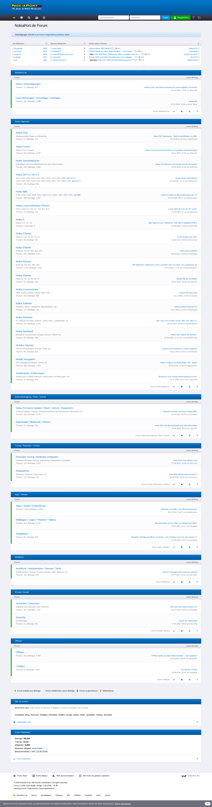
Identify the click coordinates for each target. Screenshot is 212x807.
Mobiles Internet (24, 345)
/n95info (77, 795)
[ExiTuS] (17, 51)
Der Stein (193, 104)
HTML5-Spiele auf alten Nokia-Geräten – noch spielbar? (174, 656)
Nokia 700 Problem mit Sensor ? (184, 335)
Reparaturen (22, 470)
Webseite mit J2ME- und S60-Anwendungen (179, 509)
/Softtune (59, 795)
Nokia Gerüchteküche (27, 160)
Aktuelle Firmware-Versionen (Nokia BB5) (180, 411)
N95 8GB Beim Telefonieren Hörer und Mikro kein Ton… (117, 54)
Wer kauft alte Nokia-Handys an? (183, 607)
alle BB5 (77, 195)
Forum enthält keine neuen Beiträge (60, 691)
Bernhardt (18, 48)
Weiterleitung (108, 691)
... (30, 64)
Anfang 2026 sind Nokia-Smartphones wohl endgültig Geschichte (170, 87)
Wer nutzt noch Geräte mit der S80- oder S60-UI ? (176, 321)
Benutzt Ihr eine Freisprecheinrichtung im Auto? (178, 377)
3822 (45, 51)
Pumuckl (193, 153)
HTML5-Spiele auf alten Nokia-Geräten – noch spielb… (111, 51)
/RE (68, 795)
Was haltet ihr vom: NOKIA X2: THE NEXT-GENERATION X (172, 223)
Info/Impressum (20, 788)
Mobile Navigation (25, 359)
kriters (194, 296)
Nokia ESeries (23, 247)
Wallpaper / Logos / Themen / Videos (36, 519)
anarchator (56, 48)
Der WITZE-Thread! (189, 670)
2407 (45, 57)
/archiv (107, 795)
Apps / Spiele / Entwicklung (30, 505)
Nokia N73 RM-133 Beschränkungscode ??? (116, 60)
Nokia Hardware (24, 331)
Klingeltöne (22, 533)
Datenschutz (33, 788)
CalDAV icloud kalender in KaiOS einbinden (179, 349)
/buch (98, 795)
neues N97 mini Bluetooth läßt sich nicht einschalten (176, 425)
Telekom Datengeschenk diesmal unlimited (179, 572)
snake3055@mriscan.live (62, 54)
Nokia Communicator (27, 289)
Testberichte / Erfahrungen (30, 373)
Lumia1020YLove (190, 338)
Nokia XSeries (23, 275)
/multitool (88, 795)
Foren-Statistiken (22, 759)
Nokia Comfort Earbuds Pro (186, 307)
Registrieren (181, 17)
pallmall (17, 57)
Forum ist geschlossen (89, 691)
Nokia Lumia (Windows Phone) (32, 205)
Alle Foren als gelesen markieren (94, 776)
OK (207, 804)
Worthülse (193, 352)
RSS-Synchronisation (63, 776)
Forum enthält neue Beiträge (29, 691)
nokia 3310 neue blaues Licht (185, 460)
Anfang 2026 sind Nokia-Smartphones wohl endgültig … (111, 57)
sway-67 (17, 54)
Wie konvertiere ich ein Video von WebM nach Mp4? (176, 523)
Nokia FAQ (22, 132)
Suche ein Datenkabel (188, 621)
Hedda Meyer (191, 324)
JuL (15, 60)
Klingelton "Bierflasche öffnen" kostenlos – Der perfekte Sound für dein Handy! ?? (164, 537)
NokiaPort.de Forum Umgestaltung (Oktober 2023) (48, 35)
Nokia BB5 (21, 191)
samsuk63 (56, 57)
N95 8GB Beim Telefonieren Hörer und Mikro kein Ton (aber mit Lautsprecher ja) (164, 265)
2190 (45, 60)
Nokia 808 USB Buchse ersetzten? (183, 474)
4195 (45, 48)
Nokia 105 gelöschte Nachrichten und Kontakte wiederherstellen (171, 150)
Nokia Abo (193, 101)
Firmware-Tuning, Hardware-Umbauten (37, 456)
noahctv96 (193, 380)
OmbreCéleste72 (59, 60)
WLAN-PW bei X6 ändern (186, 279)
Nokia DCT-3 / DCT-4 (27, 174)
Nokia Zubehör (24, 303)
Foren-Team (20, 776)
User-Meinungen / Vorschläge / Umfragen (38, 98)
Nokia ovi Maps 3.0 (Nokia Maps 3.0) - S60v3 (178, 363)
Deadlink (193, 254)
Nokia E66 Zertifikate (188, 251)
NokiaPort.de (20, 795)
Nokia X (20, 219)
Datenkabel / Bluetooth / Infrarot (33, 422)
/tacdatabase (46, 795)
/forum (34, 795)
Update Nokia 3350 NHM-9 (100, 48)
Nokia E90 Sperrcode (188, 293)
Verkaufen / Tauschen (27, 603)
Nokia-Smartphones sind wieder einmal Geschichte (176, 164)
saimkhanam (192, 512)
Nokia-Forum (23, 146)
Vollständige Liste (22, 722)
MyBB (33, 786)
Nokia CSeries (23, 233)
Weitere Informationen (123, 804)
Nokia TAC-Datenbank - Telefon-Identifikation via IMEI (175, 136)
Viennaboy (192, 477)
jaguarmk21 (192, 366)
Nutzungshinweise (46, 788)
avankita (193, 540)
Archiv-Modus (40, 776)
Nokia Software (24, 317)
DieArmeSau (192, 60)
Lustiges (20, 666)
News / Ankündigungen (28, 84)
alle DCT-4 (76, 181)
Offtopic (20, 652)
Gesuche (21, 617)
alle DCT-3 (71, 178)
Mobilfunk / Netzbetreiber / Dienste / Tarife (38, 568)
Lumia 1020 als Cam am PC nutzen (182, 209)
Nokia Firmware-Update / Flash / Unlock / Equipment (44, 408)
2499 (45, 54)
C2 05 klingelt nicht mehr (187, 237)
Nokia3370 (56, 51)
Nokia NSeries (23, 261)
